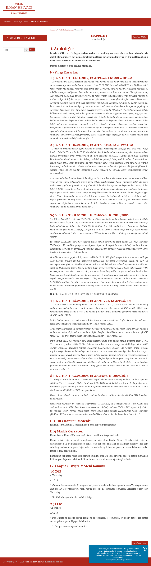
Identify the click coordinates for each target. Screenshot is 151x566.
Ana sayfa (115, 9)
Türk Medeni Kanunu (66, 30)
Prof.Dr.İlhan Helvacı (130, 9)
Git (31, 49)
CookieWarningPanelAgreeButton (118, 560)
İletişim (144, 9)
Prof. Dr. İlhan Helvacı (34, 561)
